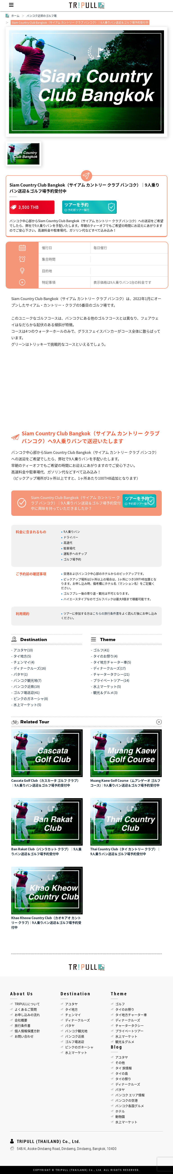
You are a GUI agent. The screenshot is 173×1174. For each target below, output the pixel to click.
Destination (76, 994)
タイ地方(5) (22, 656)
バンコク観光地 (76, 1031)
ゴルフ (120, 1004)
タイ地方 (71, 1009)
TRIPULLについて (27, 1004)
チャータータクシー (129, 1025)
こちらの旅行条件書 (106, 613)
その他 (120, 1062)
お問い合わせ (24, 1036)
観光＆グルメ (124, 1041)
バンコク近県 (74, 1036)
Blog (117, 1047)
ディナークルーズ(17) (109, 668)
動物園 (120, 1116)
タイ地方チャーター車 (131, 1014)
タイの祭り (123, 1078)
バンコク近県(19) (27, 686)
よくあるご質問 (26, 1009)
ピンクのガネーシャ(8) (31, 698)
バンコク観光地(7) (27, 680)
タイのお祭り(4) (105, 656)
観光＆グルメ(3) (105, 692)
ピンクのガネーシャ (79, 1047)
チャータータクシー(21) (111, 674)
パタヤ (70, 1025)
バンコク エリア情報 (130, 1095)
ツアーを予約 (89, 207)
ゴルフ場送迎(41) (27, 692)
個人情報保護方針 (27, 1031)
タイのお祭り (124, 1009)
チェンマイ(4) (24, 662)
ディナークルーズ (77, 1020)
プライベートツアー (129, 1031)
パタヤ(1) (21, 674)
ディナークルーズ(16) (30, 668)
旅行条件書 (22, 1025)
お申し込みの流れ (27, 1014)
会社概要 (21, 1020)
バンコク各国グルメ (129, 1105)
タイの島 (121, 1073)
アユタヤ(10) (23, 650)
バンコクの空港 (126, 1100)
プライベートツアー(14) (111, 680)
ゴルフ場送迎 (74, 1041)
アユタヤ (71, 1004)
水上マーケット (76, 1052)
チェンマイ (73, 1014)
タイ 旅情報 (123, 1068)
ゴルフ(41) (101, 650)
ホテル (120, 1111)
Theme (119, 994)
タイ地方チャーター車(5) (112, 662)
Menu (11, 5)
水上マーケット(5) (27, 704)
